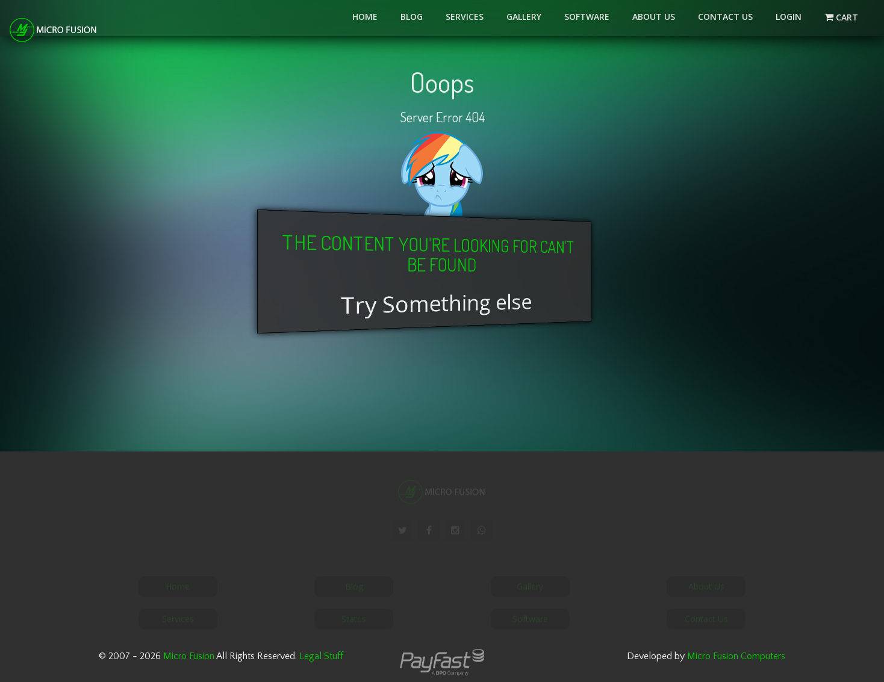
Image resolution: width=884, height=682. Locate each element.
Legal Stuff (321, 656)
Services (465, 16)
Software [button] (586, 16)
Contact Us (725, 16)
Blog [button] (411, 16)
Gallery (523, 16)
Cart (848, 17)
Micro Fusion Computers (736, 656)
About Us (653, 16)
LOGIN (789, 16)
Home (365, 16)
